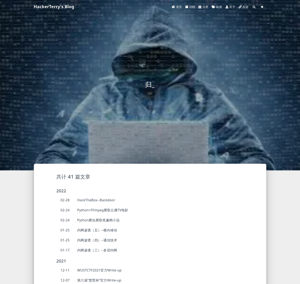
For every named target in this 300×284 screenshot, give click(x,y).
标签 (217, 7)
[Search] (254, 7)
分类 (203, 7)
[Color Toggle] (262, 7)
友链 (243, 7)
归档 (190, 7)
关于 (230, 7)
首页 (177, 7)
